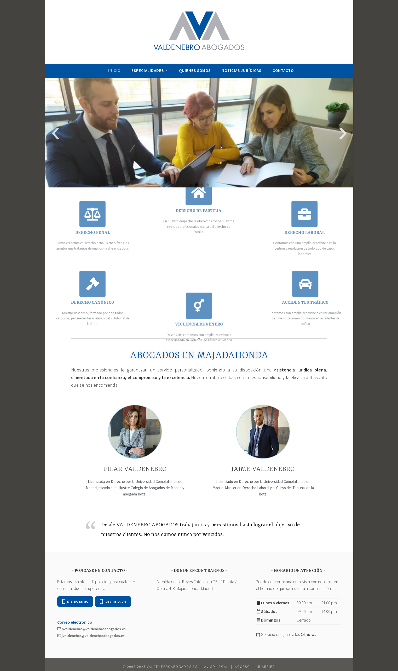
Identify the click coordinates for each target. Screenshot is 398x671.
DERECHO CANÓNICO (60, 302)
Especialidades (147, 70)
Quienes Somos (195, 70)
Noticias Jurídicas (241, 70)
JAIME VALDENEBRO (263, 469)
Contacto (283, 70)
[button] (190, 184)
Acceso (242, 666)
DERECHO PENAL (60, 232)
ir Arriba (266, 666)
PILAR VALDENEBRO (135, 469)
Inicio (114, 70)
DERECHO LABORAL (336, 232)
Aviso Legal (216, 666)
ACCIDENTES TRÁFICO (337, 302)
